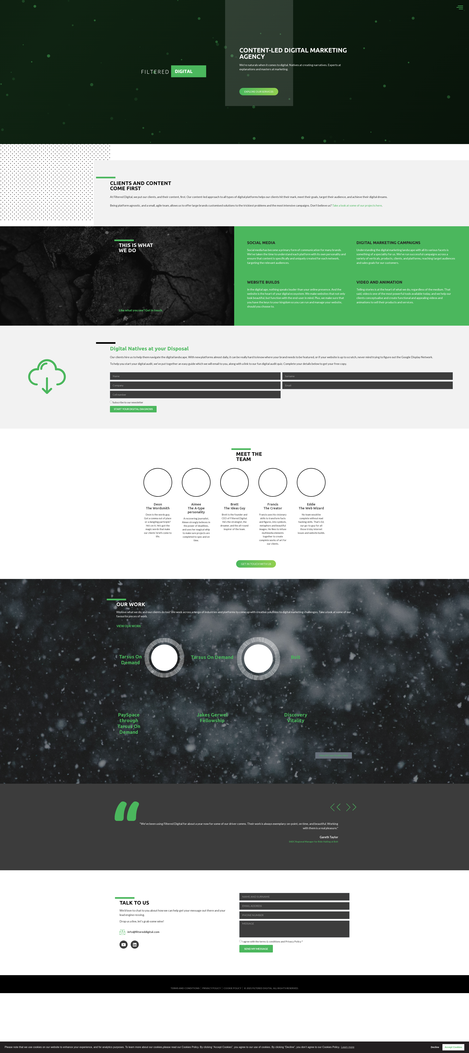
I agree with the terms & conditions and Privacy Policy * (272, 941)
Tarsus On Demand (130, 659)
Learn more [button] (347, 1047)
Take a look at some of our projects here (357, 205)
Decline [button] (435, 1047)
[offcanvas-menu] (459, 7)
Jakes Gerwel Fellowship (212, 717)
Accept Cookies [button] (453, 1047)
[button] (334, 807)
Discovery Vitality (295, 717)
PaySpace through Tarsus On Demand (128, 723)
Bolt (296, 657)
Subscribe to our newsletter (128, 402)
